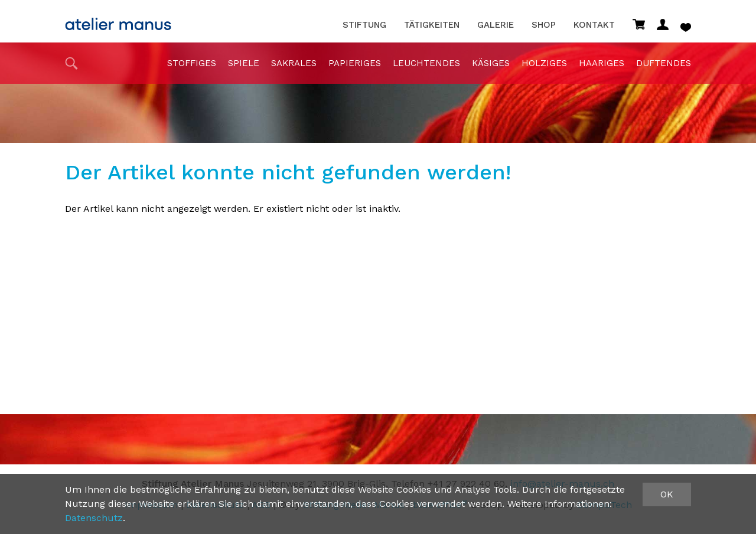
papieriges (354, 63)
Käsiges (491, 63)
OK (666, 494)
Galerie (495, 25)
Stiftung (364, 25)
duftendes (663, 63)
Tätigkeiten (432, 25)
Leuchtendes (426, 63)
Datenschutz (94, 517)
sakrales (294, 63)
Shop (544, 25)
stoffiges (191, 63)
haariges (601, 63)
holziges (544, 63)
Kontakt (594, 25)
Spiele (243, 63)
